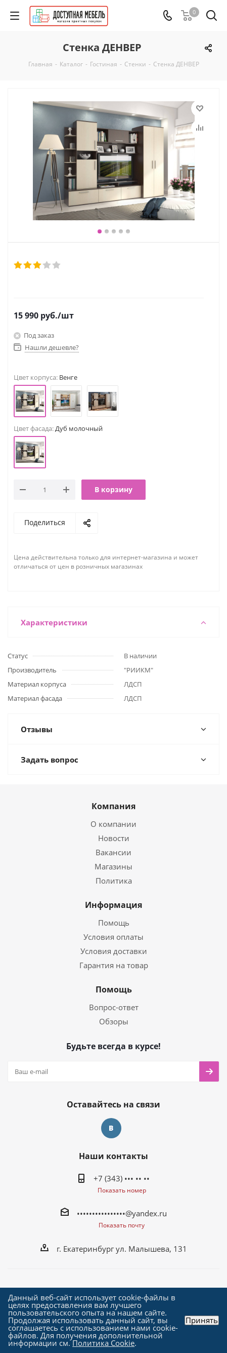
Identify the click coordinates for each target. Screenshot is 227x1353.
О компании (113, 824)
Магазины (113, 866)
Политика (114, 881)
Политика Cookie (103, 1343)
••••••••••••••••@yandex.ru (122, 1213)
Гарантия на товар (113, 965)
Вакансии (113, 852)
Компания (113, 806)
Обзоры (113, 1021)
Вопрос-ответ (114, 1007)
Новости (113, 838)
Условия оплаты (113, 937)
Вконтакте (111, 1128)
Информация (113, 904)
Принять (202, 1320)
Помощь (113, 923)
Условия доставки (113, 951)
